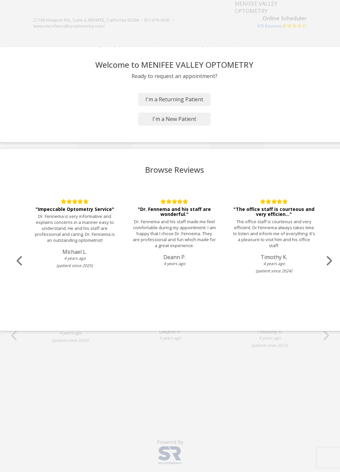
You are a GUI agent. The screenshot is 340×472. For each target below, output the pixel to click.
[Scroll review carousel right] (328, 261)
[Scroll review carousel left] (20, 261)
